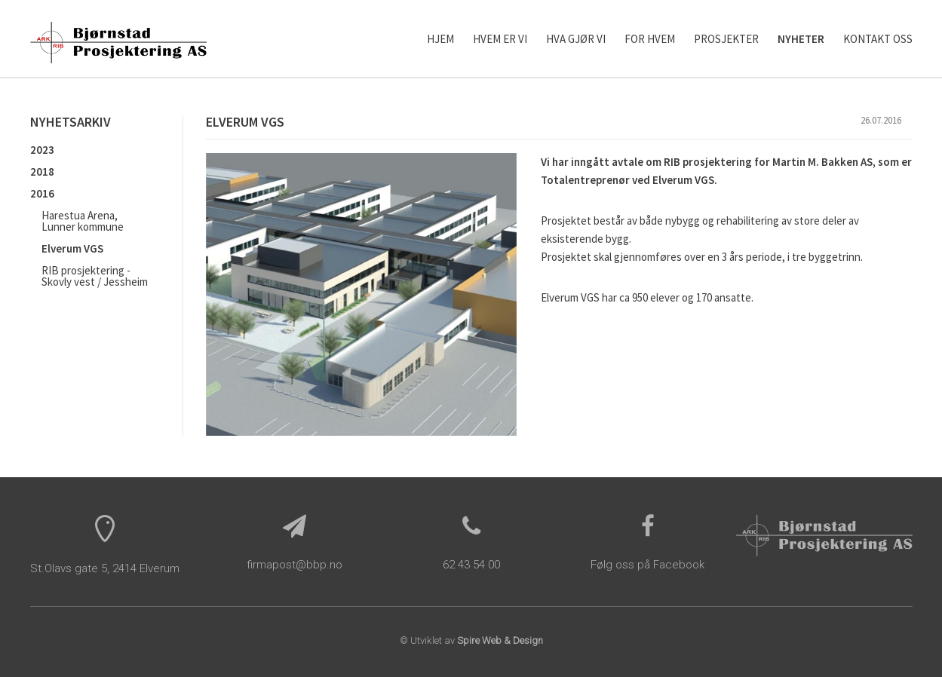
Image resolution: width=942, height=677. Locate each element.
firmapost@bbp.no (294, 564)
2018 (42, 171)
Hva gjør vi (576, 39)
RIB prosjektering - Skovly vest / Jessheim (94, 276)
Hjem (440, 39)
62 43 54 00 (471, 564)
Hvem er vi (500, 39)
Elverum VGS (72, 248)
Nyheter (801, 39)
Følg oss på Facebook (647, 564)
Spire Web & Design (500, 640)
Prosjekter (726, 39)
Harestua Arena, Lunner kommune (82, 221)
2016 (42, 193)
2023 (42, 149)
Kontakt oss (878, 39)
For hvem (649, 39)
